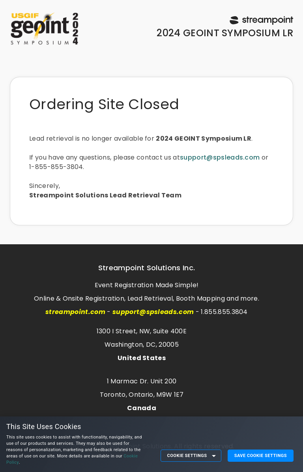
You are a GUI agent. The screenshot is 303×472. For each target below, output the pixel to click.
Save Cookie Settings (260, 455)
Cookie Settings (187, 455)
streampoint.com (75, 311)
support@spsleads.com (220, 157)
